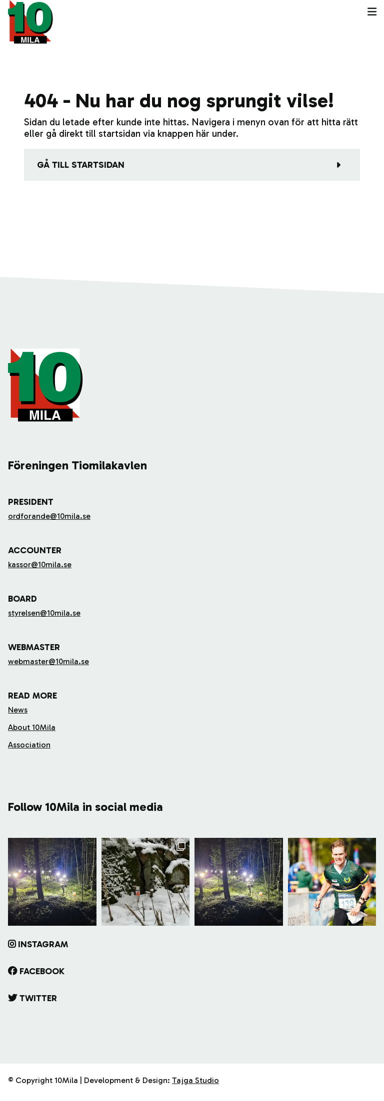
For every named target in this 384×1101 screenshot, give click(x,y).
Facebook (42, 971)
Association (29, 744)
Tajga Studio (195, 1080)
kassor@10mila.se (40, 564)
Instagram (43, 944)
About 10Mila (32, 727)
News (18, 710)
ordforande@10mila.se (49, 516)
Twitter (38, 998)
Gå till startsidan (80, 164)
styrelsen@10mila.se (44, 613)
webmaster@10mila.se (48, 661)
